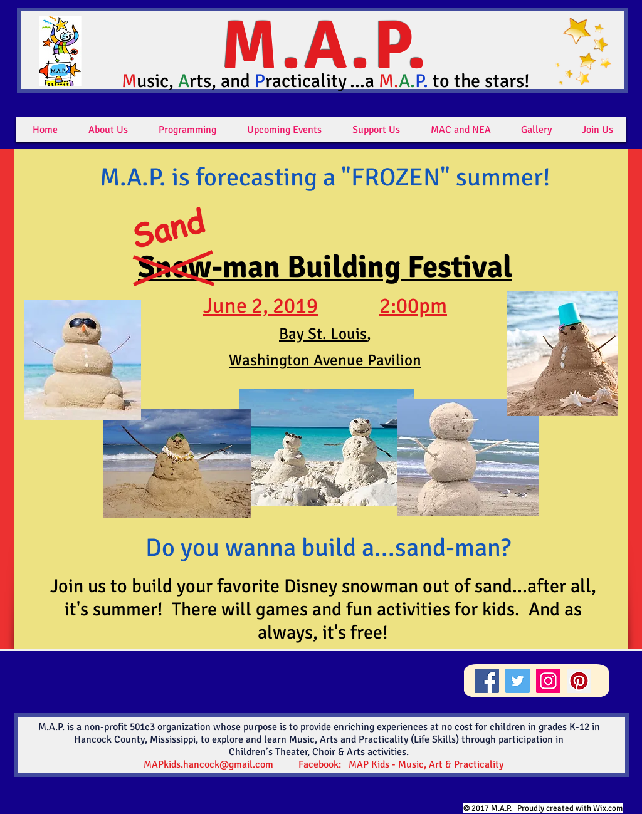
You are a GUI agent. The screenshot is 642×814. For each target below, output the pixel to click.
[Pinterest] (579, 681)
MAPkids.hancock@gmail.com (208, 764)
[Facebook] (487, 681)
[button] (108, 130)
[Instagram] (548, 681)
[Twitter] (517, 681)
